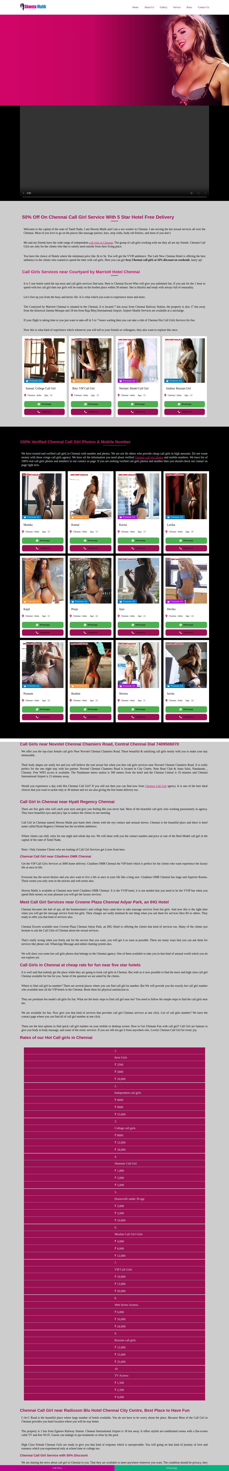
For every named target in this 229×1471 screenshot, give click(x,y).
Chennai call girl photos (149, 457)
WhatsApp (171, 1468)
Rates (189, 7)
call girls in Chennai (101, 242)
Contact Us (203, 7)
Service (177, 7)
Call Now (57, 1468)
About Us (149, 7)
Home (135, 7)
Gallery (163, 7)
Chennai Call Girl (156, 786)
